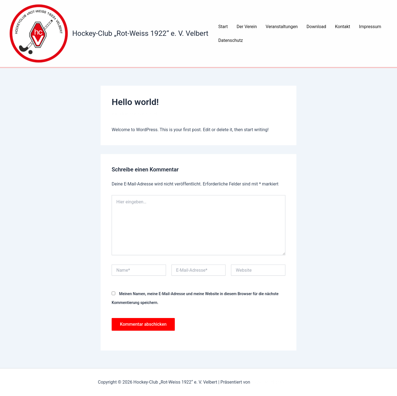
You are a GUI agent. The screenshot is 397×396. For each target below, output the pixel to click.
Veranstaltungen (282, 26)
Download (316, 26)
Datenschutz (230, 40)
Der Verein (247, 26)
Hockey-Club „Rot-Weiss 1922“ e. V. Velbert (140, 33)
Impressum (370, 26)
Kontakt (342, 26)
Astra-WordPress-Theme (275, 382)
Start (223, 26)
